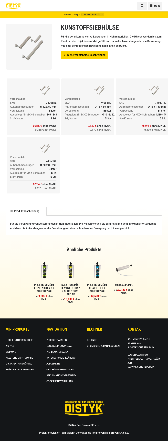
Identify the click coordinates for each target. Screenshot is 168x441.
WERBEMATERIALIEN (57, 352)
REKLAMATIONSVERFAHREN (61, 375)
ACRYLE (10, 346)
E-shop (75, 14)
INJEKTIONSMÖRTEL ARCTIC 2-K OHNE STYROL (97, 288)
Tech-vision (67, 432)
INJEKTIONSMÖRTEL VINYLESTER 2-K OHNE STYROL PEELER (71, 289)
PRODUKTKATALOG (56, 340)
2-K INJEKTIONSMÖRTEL (19, 363)
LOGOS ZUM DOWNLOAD (59, 346)
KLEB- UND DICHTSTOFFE (19, 357)
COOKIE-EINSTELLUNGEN (59, 381)
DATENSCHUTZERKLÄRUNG (60, 357)
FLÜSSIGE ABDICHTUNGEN (20, 369)
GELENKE (92, 340)
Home (67, 14)
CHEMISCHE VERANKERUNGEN (103, 346)
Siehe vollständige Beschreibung (84, 55)
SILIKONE (11, 352)
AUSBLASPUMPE (124, 285)
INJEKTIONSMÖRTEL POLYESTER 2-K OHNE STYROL (44, 288)
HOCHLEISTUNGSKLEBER (19, 340)
